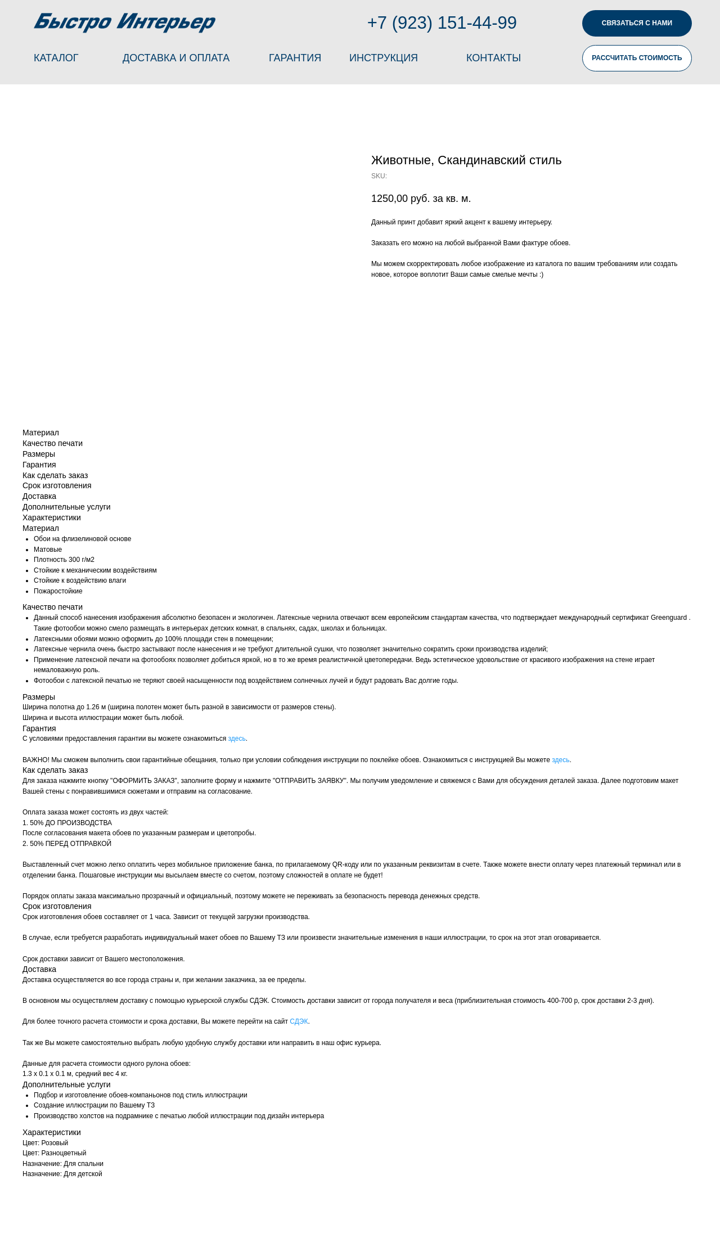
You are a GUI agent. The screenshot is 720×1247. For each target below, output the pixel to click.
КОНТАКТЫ (493, 58)
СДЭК (299, 1021)
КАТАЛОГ (56, 58)
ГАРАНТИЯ (295, 58)
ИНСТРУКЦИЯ (383, 58)
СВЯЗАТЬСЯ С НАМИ (637, 23)
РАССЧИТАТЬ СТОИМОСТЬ (637, 58)
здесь (237, 738)
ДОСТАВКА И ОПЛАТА (176, 58)
